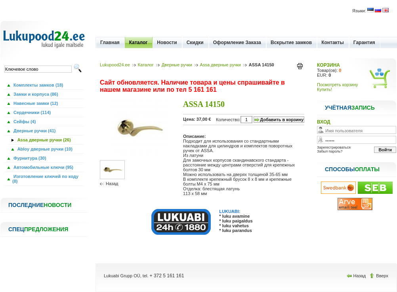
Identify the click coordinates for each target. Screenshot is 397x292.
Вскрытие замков (291, 42)
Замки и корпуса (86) (35, 94)
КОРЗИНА (328, 65)
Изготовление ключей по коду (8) (45, 179)
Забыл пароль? (329, 151)
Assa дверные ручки (220, 64)
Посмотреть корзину (337, 84)
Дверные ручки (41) (34, 130)
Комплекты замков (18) (37, 85)
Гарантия (364, 42)
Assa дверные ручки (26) (43, 139)
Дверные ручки (177, 64)
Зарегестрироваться (334, 147)
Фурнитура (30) (29, 158)
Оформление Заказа (237, 42)
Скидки (195, 42)
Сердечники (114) (31, 112)
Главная (110, 42)
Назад (112, 183)
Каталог (138, 42)
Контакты (332, 42)
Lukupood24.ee (115, 64)
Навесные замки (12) (35, 103)
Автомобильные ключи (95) (42, 167)
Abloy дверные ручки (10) (44, 149)
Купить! (324, 89)
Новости (167, 42)
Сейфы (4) (24, 121)
